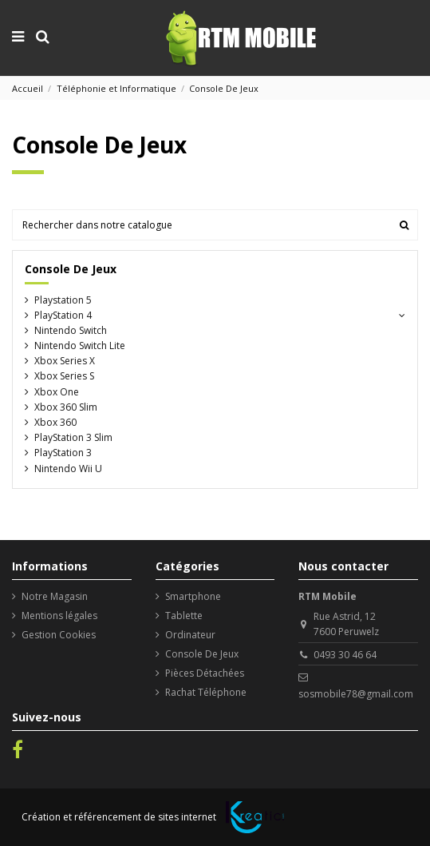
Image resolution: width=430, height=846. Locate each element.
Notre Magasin (55, 596)
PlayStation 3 (63, 452)
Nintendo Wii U (68, 468)
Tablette (184, 615)
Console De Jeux (70, 268)
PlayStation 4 (63, 315)
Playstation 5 (63, 300)
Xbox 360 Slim (65, 407)
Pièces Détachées (204, 673)
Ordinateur (190, 634)
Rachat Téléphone (206, 692)
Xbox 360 (55, 422)
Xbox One (56, 392)
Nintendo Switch (70, 330)
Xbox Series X (64, 360)
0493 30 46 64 (345, 654)
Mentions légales (59, 615)
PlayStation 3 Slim (73, 437)
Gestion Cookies (59, 634)
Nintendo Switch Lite (79, 345)
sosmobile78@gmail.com (355, 694)
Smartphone (193, 596)
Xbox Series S (64, 376)
